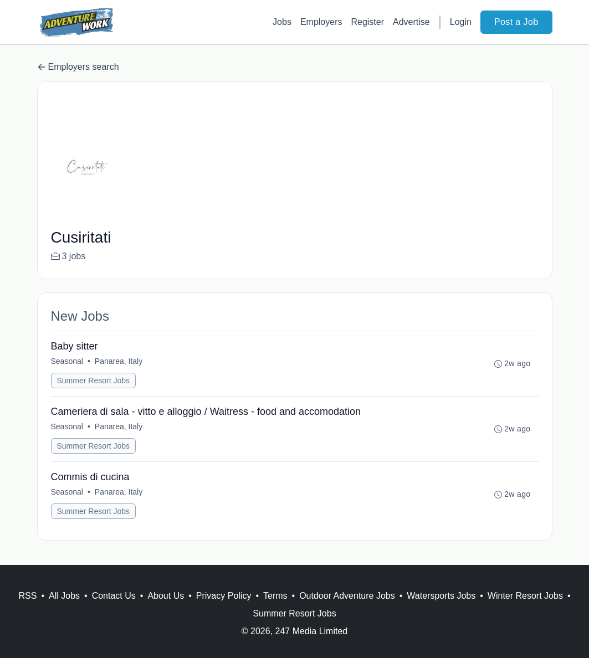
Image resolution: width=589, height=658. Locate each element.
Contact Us (114, 595)
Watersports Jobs (441, 595)
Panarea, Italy (118, 361)
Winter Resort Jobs (525, 595)
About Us (165, 595)
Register (367, 22)
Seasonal (67, 361)
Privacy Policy (224, 595)
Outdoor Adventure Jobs (347, 595)
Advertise (411, 22)
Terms (275, 595)
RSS (27, 595)
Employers (321, 22)
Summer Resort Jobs (93, 380)
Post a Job (516, 22)
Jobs (282, 22)
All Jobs (64, 595)
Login (461, 22)
